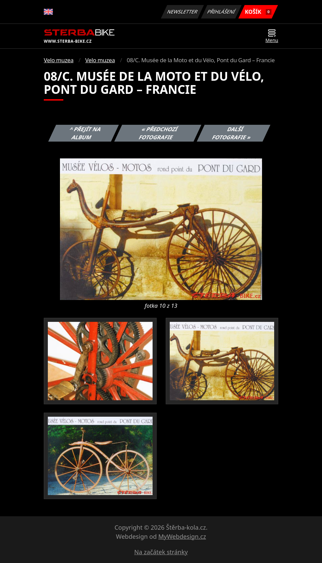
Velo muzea (58, 60)
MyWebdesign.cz (182, 536)
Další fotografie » (232, 133)
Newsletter (182, 11)
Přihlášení (221, 11)
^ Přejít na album (85, 133)
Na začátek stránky (161, 552)
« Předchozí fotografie (158, 133)
